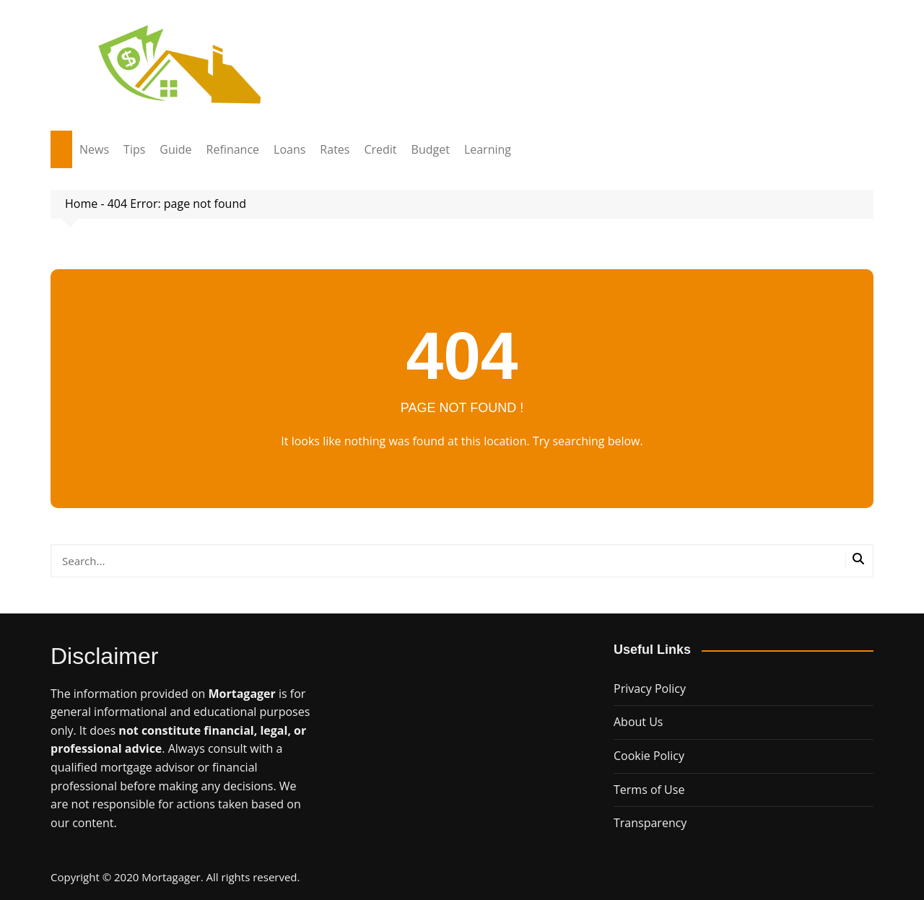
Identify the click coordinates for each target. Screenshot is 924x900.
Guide (175, 149)
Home (81, 203)
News (94, 149)
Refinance (232, 149)
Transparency (650, 823)
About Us (638, 722)
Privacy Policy (650, 688)
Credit (380, 149)
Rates (334, 149)
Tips (134, 149)
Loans (289, 149)
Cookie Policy (649, 756)
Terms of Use (649, 790)
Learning (487, 149)
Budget (430, 149)
